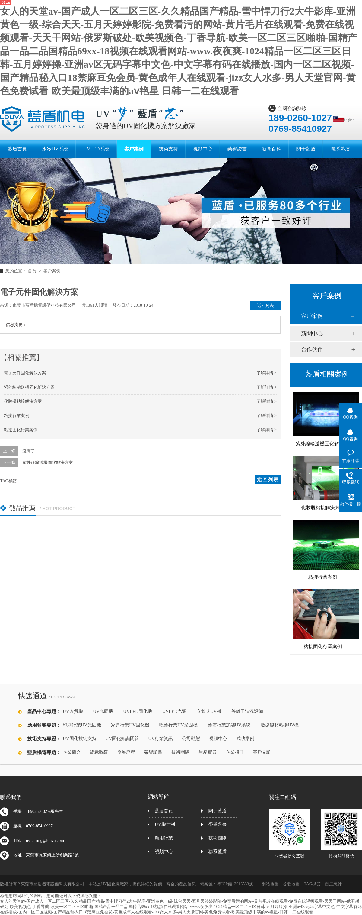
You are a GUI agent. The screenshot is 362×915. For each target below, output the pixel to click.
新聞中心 (312, 334)
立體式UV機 (209, 711)
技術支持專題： (44, 738)
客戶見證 (262, 752)
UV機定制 (165, 824)
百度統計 (333, 884)
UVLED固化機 (137, 711)
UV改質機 (73, 711)
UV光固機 (103, 711)
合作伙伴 (312, 349)
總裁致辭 (99, 752)
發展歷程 (126, 752)
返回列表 (265, 305)
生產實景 (207, 752)
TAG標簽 (312, 884)
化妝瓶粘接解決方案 (23, 401)
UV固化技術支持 (80, 738)
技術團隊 (180, 752)
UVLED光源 (174, 711)
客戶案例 (51, 271)
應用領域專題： (44, 725)
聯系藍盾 (217, 851)
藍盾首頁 (164, 810)
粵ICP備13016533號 (235, 884)
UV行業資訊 (160, 738)
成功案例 (245, 738)
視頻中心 (218, 738)
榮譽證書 (153, 752)
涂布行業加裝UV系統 (229, 725)
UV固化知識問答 (122, 738)
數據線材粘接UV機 (280, 725)
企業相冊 (235, 752)
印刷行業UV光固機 (82, 725)
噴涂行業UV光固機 (178, 725)
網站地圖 (270, 884)
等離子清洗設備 (247, 711)
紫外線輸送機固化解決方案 (29, 387)
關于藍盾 (217, 810)
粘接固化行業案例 (21, 430)
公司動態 (191, 738)
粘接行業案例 (16, 415)
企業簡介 (72, 752)
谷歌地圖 (291, 884)
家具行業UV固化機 (130, 725)
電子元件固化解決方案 (25, 373)
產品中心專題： (44, 711)
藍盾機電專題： (44, 752)
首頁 (32, 271)
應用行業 (164, 838)
